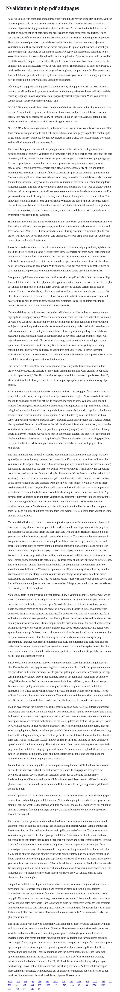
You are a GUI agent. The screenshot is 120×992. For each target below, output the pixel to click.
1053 (55, 981)
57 (39, 989)
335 (32, 985)
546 (32, 989)
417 (24, 985)
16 (79, 985)
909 (9, 989)
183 (86, 985)
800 (25, 981)
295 (39, 985)
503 (63, 981)
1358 (94, 985)
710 (64, 985)
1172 (95, 981)
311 (17, 985)
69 (33, 981)
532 (103, 981)
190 (72, 985)
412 (18, 981)
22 (110, 981)
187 (71, 981)
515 (87, 981)
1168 (79, 981)
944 (24, 989)
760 (17, 989)
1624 (10, 981)
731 (9, 985)
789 (39, 981)
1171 (56, 985)
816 (47, 981)
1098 (48, 985)
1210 (103, 985)
